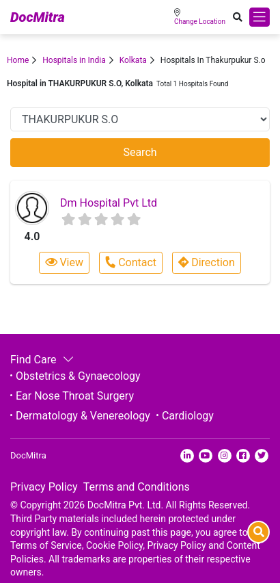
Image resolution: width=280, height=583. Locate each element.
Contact (130, 262)
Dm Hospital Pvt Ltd (108, 202)
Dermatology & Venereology (83, 415)
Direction (206, 262)
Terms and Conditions (136, 486)
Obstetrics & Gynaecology (78, 376)
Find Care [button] (40, 359)
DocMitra (37, 17)
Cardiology (188, 415)
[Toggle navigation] (259, 17)
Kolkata (133, 60)
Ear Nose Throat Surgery (75, 395)
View (64, 262)
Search (139, 152)
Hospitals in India (73, 60)
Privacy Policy (44, 486)
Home (18, 60)
